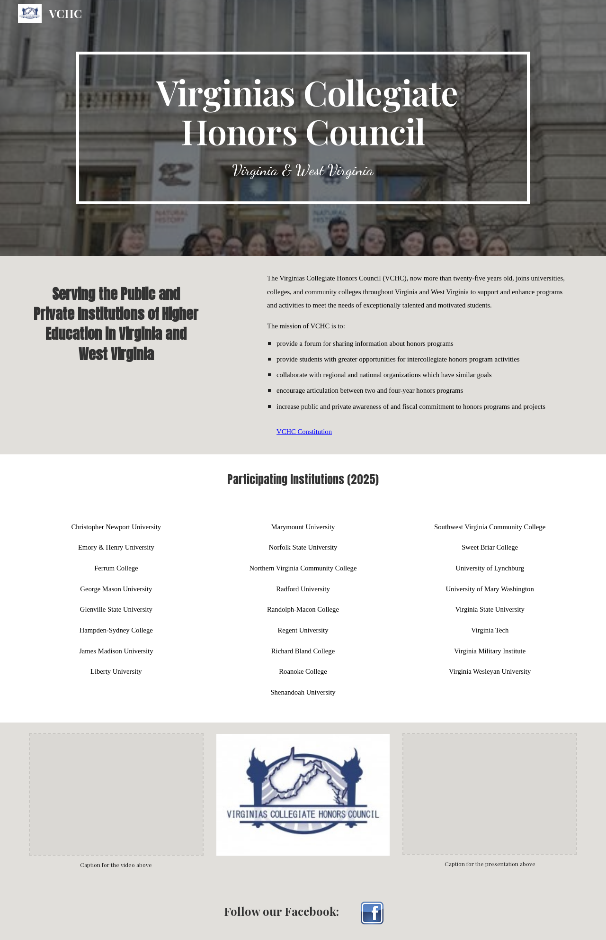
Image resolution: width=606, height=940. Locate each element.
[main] (302, 128)
